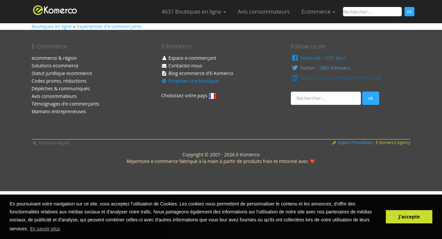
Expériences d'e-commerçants (108, 26)
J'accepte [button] (409, 216)
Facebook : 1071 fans (318, 58)
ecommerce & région (54, 58)
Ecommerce (318, 11)
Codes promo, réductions (59, 81)
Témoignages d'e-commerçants (65, 104)
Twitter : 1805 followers (321, 68)
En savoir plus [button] (45, 228)
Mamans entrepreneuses (59, 111)
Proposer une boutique (190, 81)
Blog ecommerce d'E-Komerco (197, 73)
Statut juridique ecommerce (62, 73)
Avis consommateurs (263, 11)
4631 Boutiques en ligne (194, 11)
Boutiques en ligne (52, 26)
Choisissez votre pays (188, 96)
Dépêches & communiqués (61, 88)
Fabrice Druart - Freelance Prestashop (336, 78)
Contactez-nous (181, 65)
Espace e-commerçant (188, 58)
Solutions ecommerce (55, 65)
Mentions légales (51, 143)
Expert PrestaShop (356, 142)
